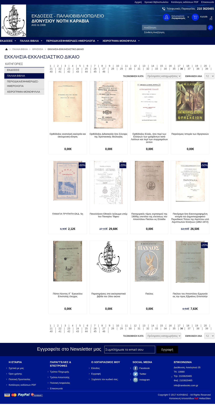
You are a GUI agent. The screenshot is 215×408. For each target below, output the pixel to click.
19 (196, 65)
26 (95, 68)
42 (68, 71)
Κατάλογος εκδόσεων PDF (184, 2)
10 (117, 65)
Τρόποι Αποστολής (60, 377)
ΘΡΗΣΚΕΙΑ (37, 49)
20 (205, 65)
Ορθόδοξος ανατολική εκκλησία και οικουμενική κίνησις (68, 135)
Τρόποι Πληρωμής (59, 371)
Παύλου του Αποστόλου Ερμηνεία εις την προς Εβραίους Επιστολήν (190, 295)
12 (135, 65)
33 (156, 68)
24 (77, 68)
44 (86, 71)
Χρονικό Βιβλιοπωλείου (156, 2)
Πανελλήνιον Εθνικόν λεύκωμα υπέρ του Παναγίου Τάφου (108, 215)
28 (112, 68)
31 (139, 68)
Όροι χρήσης (15, 373)
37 (189, 68)
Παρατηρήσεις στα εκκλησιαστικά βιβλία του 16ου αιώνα (108, 295)
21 (51, 68)
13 (143, 65)
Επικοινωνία (207, 2)
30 (130, 68)
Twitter (142, 374)
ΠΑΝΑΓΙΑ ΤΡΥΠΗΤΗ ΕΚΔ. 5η (67, 213)
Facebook (144, 368)
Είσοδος (95, 368)
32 (147, 68)
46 (104, 71)
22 (60, 68)
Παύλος (149, 293)
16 (170, 65)
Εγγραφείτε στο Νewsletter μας (69, 349)
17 (179, 65)
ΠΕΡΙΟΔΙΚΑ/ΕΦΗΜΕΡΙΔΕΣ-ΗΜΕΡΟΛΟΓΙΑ (23, 83)
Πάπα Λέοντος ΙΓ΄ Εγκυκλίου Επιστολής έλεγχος (67, 295)
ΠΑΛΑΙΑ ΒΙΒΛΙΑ (20, 49)
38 (197, 68)
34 (165, 68)
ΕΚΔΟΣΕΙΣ (13, 70)
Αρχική (138, 2)
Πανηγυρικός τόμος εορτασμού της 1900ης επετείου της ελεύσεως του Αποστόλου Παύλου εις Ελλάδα (149, 216)
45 (95, 71)
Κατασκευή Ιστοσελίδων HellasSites (190, 398)
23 (68, 68)
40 (51, 71)
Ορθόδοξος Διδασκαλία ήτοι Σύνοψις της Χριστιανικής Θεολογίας (108, 135)
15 (161, 65)
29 (121, 68)
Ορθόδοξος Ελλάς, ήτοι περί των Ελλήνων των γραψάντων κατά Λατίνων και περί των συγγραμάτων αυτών (149, 138)
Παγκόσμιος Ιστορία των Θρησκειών (190, 134)
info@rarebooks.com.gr (186, 385)
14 (152, 65)
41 (60, 71)
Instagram (144, 379)
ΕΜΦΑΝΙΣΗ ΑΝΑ (193, 76)
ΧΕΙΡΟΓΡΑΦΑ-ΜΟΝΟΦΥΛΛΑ (23, 91)
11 (126, 65)
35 (174, 68)
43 (77, 71)
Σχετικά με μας (16, 368)
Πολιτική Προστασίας (19, 379)
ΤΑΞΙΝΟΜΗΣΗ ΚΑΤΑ (133, 76)
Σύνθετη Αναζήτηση (154, 32)
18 (187, 65)
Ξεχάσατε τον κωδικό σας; (104, 379)
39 (206, 68)
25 (86, 68)
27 (104, 68)
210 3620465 (205, 8)
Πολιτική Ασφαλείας (60, 383)
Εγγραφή (96, 373)
